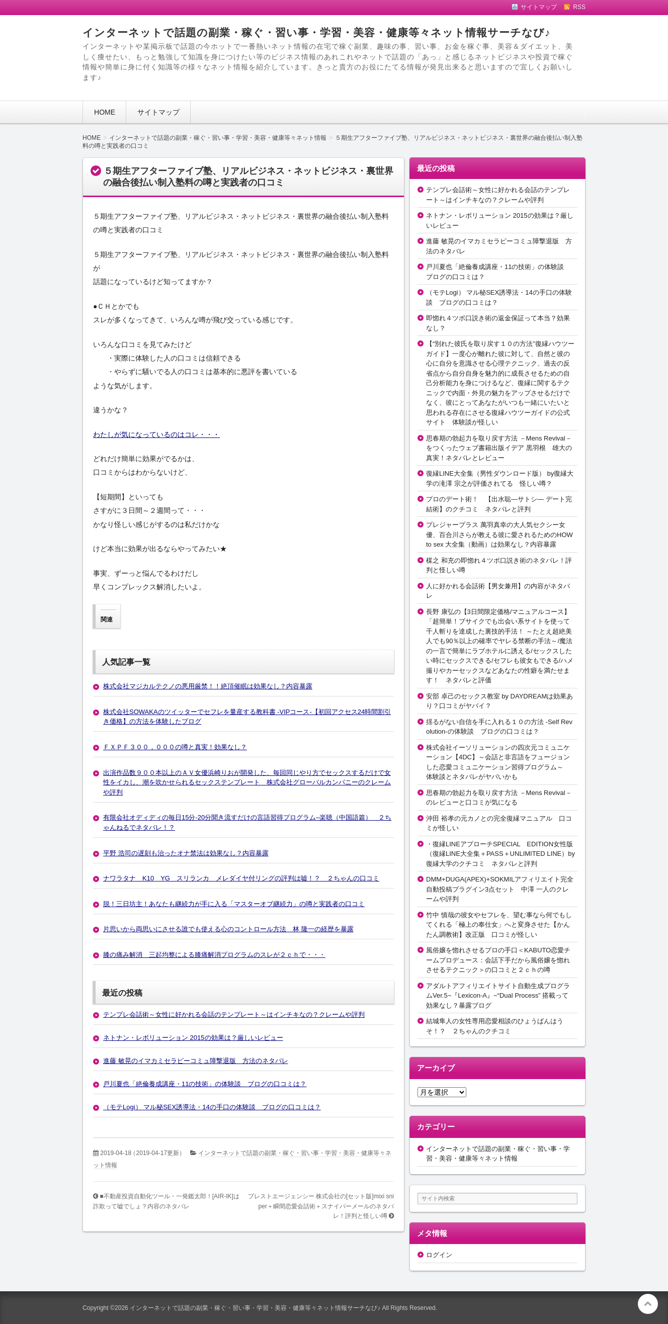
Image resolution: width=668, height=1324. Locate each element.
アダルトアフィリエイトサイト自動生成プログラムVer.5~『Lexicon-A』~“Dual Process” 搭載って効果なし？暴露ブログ (498, 995)
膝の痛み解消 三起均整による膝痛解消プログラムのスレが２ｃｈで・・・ (214, 954)
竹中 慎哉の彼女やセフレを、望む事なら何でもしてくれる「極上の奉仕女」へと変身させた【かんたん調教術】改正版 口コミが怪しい (499, 924)
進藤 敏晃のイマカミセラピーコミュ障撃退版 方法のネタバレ (195, 1061)
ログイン (439, 1255)
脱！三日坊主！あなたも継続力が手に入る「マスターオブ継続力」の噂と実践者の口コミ (234, 904)
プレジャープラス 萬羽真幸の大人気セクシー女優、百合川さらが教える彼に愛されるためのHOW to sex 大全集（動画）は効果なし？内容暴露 (499, 534)
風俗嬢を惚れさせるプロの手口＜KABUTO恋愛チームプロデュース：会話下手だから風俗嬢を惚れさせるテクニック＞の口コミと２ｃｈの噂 (498, 960)
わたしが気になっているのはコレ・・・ (156, 434)
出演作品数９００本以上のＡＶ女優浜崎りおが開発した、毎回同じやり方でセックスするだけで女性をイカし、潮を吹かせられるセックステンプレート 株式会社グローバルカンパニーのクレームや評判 (247, 782)
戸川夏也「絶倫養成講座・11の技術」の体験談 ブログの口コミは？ (204, 1084)
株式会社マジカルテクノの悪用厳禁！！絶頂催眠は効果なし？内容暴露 (207, 686)
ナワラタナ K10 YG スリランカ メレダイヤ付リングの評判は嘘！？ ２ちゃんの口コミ (241, 878)
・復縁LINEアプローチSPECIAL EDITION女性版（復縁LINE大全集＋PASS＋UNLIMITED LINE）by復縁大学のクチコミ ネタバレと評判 (500, 853)
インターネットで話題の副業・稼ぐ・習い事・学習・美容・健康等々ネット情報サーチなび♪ (316, 32)
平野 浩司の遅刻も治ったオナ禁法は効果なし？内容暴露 (186, 853)
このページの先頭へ (648, 1304)
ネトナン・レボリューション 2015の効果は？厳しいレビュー (193, 1037)
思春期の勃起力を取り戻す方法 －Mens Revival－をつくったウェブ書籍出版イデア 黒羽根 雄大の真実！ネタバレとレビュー (499, 448)
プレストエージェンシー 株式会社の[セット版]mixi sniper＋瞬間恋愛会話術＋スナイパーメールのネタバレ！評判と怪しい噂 (321, 1206)
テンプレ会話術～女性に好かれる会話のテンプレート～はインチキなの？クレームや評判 (234, 1014)
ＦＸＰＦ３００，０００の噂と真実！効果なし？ (175, 747)
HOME (104, 112)
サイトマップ (158, 112)
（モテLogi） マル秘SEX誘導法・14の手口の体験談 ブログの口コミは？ (212, 1107)
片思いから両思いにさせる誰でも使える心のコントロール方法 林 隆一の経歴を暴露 (228, 929)
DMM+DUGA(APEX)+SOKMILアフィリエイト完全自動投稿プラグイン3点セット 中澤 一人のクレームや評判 (499, 889)
